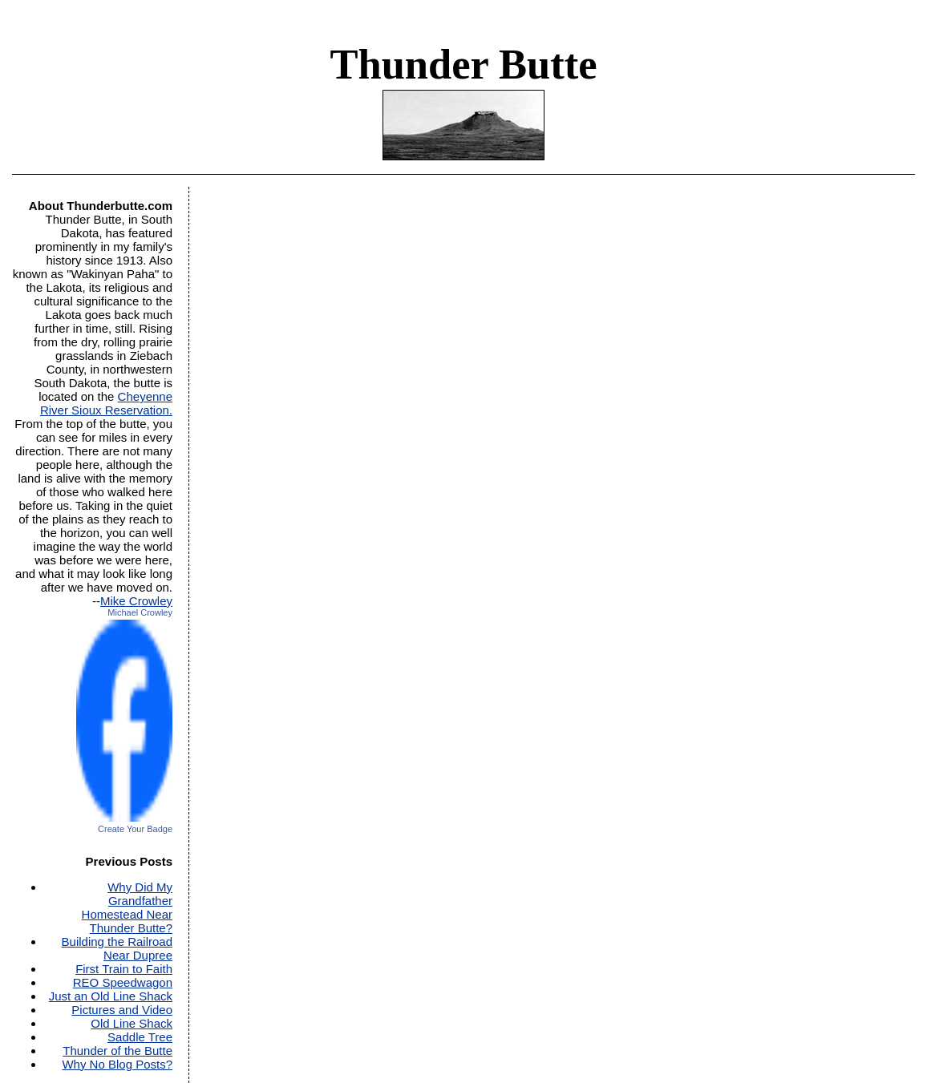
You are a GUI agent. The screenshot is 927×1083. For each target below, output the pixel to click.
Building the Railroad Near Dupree (117, 948)
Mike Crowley (136, 601)
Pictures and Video (121, 1009)
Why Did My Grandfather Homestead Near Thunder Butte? (127, 907)
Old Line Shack (131, 1023)
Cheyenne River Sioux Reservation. (106, 403)
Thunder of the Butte (117, 1050)
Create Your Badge (135, 829)
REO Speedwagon (122, 982)
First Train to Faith (123, 969)
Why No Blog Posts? (117, 1064)
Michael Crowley (139, 612)
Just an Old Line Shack (110, 996)
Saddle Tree (139, 1037)
